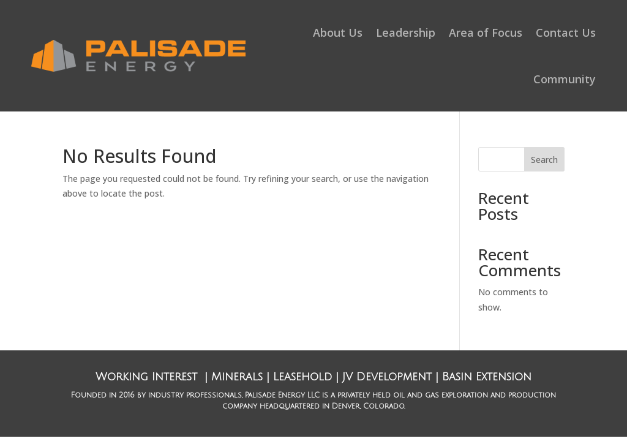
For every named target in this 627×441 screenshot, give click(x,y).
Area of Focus (485, 32)
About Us (337, 32)
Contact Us (566, 32)
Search (544, 159)
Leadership (405, 32)
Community (564, 79)
